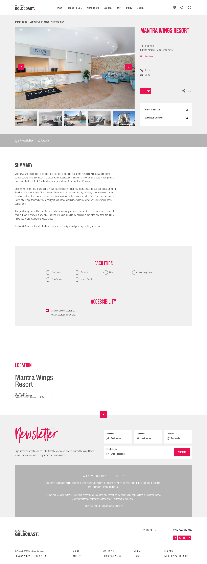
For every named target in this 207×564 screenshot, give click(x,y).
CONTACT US (149, 526)
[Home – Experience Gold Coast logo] (27, 529)
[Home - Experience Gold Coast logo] (25, 5)
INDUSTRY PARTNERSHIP (176, 552)
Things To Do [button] (91, 5)
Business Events (112, 552)
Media (137, 547)
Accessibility (24, 137)
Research (169, 547)
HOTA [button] (119, 5)
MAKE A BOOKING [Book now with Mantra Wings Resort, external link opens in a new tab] (166, 114)
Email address (112, 445)
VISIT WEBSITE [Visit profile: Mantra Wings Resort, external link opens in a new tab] (166, 106)
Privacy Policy (22, 552)
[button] (175, 5)
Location (44, 137)
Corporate (109, 547)
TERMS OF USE (40, 552)
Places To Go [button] (72, 5)
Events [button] (107, 5)
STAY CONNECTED (182, 527)
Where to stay (57, 18)
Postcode (170, 430)
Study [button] (130, 5)
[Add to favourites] (189, 87)
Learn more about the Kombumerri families (103, 502)
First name (110, 430)
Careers (77, 552)
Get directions (146, 52)
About (76, 547)
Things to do (21, 18)
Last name (140, 430)
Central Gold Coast (39, 18)
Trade (137, 552)
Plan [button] (57, 5)
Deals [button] (142, 5)
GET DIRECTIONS (23, 391)
